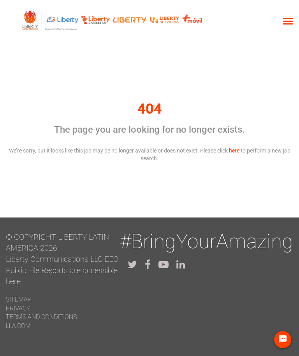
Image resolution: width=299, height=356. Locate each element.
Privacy (18, 308)
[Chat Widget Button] (282, 339)
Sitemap (19, 299)
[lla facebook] (148, 264)
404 (149, 109)
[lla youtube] (163, 264)
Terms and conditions (41, 317)
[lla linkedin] (180, 264)
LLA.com (18, 326)
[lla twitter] (132, 264)
